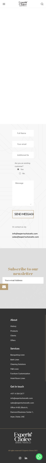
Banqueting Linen (17, 355)
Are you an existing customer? (22, 168)
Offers (12, 340)
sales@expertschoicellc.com (25, 237)
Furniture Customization (20, 374)
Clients (13, 336)
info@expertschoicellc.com (25, 233)
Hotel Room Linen (17, 378)
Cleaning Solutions (18, 364)
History (13, 326)
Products (14, 331)
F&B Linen (14, 369)
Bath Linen (14, 360)
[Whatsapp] (39, 456)
